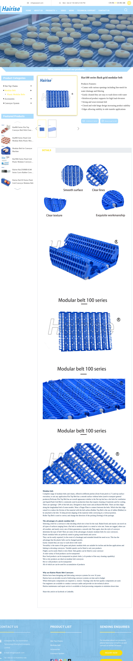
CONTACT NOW (90, 121)
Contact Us (105, 11)
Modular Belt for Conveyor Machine (22, 149)
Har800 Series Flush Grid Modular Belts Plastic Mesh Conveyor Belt (22, 139)
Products (52, 10)
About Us (38, 11)
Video (64, 11)
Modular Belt (10, 90)
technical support (87, 11)
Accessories (9, 99)
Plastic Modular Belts (16, 94)
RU (121, 3)
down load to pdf (108, 121)
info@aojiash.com (36, 3)
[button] (17, 122)
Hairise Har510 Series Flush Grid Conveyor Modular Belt (22, 181)
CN (110, 3)
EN (115, 3)
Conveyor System (12, 103)
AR (124, 3)
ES (118, 3)
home (28, 11)
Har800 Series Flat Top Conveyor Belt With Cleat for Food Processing (21, 129)
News (72, 11)
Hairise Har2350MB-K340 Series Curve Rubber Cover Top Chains (22, 171)
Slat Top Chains (11, 86)
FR (113, 3)
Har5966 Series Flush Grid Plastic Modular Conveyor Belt (22, 161)
